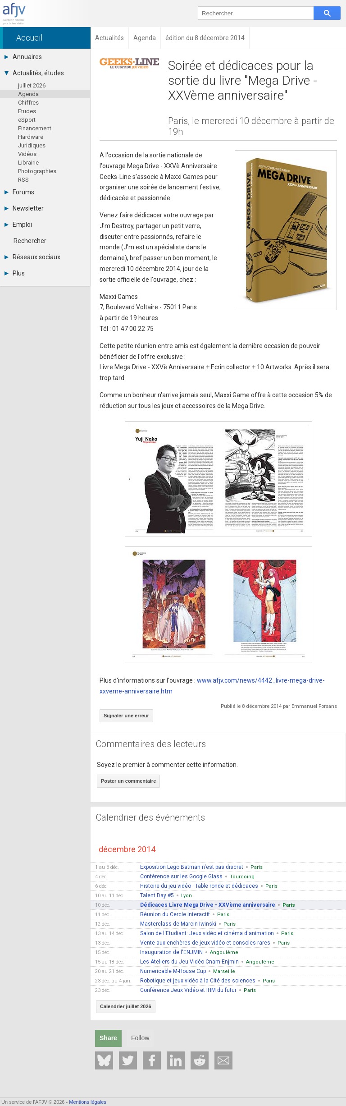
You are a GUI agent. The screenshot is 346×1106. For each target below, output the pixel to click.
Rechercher (30, 240)
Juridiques (32, 145)
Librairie (28, 162)
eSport (27, 119)
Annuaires (23, 56)
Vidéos (27, 154)
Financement (34, 128)
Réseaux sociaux (32, 257)
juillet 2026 (32, 85)
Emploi (18, 224)
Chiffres (28, 102)
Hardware (30, 136)
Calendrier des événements (150, 817)
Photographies (37, 171)
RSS (23, 179)
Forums (19, 192)
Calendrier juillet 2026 (125, 1006)
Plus (15, 273)
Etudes (27, 111)
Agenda (28, 94)
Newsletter (24, 208)
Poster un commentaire (128, 781)
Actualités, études (34, 73)
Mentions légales (87, 1102)
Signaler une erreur (126, 715)
